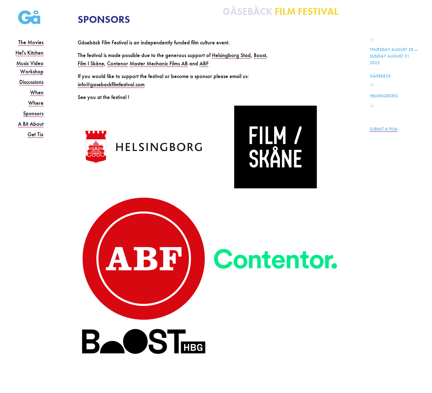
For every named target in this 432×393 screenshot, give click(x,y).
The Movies (31, 42)
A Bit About (31, 123)
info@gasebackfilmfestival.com (111, 84)
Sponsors (33, 113)
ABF (204, 63)
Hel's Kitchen (29, 52)
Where (36, 102)
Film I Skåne (91, 63)
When (37, 92)
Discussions (31, 81)
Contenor (117, 63)
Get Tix (36, 134)
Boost (260, 55)
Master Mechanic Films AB (158, 63)
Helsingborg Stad (231, 55)
